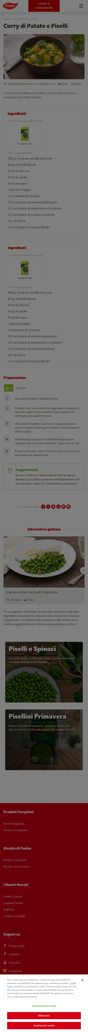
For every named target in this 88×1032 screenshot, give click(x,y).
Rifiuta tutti (44, 1015)
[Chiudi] (82, 980)
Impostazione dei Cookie (44, 1005)
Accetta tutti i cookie (44, 1025)
